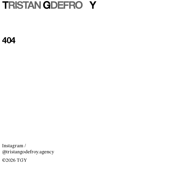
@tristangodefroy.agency (28, 152)
